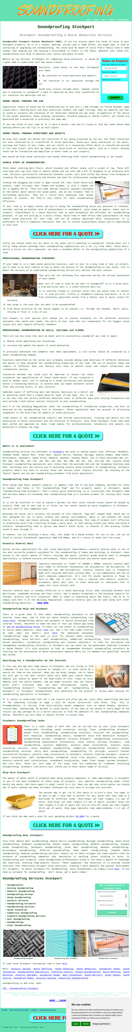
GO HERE (80, 816)
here (54, 633)
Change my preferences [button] (101, 1024)
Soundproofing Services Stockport (32, 878)
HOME (88, 20)
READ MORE (42, 603)
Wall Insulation (72, 975)
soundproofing (45, 48)
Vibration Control (62, 972)
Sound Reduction (86, 969)
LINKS (95, 20)
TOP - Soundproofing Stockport (21, 988)
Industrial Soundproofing (73, 978)
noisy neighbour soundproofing (50, 748)
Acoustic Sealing (46, 978)
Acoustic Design (20, 969)
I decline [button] (85, 1024)
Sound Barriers (93, 975)
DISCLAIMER (123, 20)
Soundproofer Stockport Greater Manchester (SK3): (33, 42)
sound (56, 67)
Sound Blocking (64, 969)
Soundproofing (11, 452)
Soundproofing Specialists (33, 972)
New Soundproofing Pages (19, 1010)
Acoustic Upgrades (26, 975)
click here (9, 621)
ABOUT (103, 20)
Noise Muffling (43, 969)
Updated (34, 1010)
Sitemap (4, 1010)
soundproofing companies (34, 857)
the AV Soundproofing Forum (23, 627)
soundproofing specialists (30, 464)
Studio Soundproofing (87, 972)
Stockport (58, 452)
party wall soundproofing (51, 751)
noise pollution (57, 866)
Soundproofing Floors (47, 1010)
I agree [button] (75, 1024)
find (11, 841)
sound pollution (73, 59)
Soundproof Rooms (109, 969)
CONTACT (112, 20)
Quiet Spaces (112, 975)
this (45, 630)
